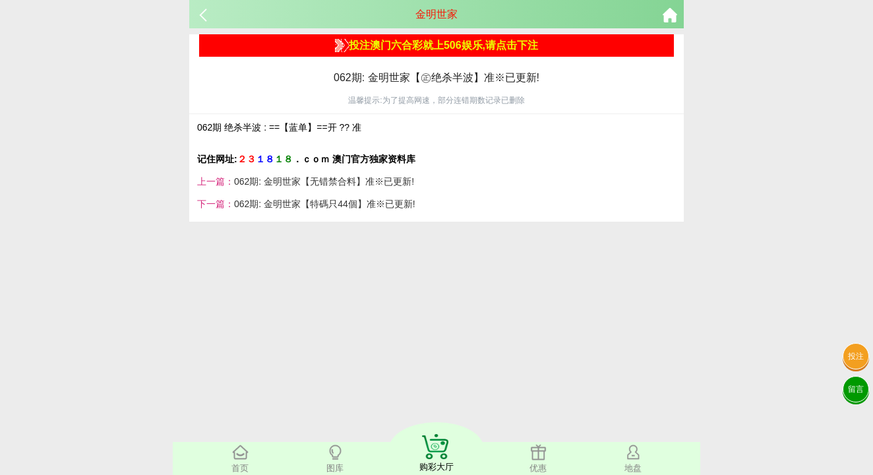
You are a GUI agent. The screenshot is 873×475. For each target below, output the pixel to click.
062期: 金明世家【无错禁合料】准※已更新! (324, 181)
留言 (856, 389)
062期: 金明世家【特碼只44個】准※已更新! (324, 204)
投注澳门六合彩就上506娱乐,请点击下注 (436, 45)
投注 (856, 356)
